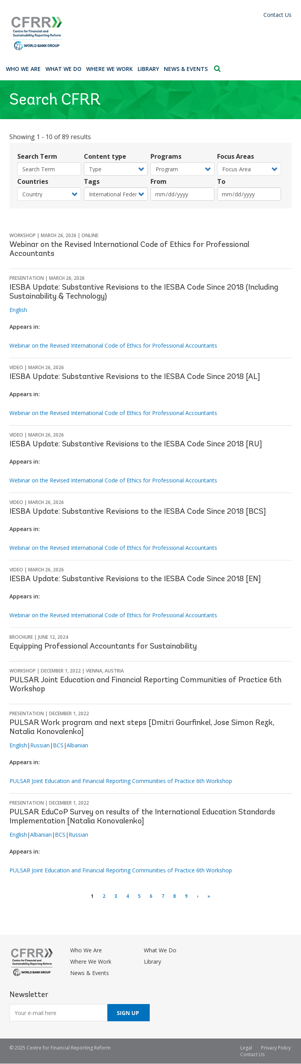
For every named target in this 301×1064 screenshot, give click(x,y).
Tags (92, 181)
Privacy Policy (276, 1047)
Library (148, 69)
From (158, 181)
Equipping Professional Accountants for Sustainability (103, 647)
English (18, 310)
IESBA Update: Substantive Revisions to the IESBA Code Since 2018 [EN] (135, 579)
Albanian (77, 745)
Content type (105, 156)
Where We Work (109, 69)
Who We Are (23, 69)
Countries (32, 181)
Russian (40, 745)
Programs (165, 156)
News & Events (186, 69)
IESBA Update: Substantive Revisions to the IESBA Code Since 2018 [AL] (134, 377)
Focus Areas (235, 156)
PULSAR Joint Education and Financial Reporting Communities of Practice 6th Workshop (120, 781)
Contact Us (277, 14)
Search (217, 68)
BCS (58, 745)
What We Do (63, 69)
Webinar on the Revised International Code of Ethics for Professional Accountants (113, 345)
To (221, 181)
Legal (246, 1047)
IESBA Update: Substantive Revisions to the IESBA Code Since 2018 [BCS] (137, 512)
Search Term (37, 156)
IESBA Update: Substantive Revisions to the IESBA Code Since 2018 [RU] (135, 444)
